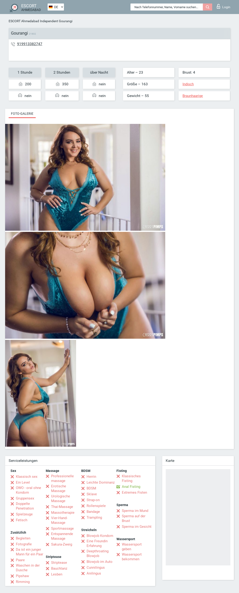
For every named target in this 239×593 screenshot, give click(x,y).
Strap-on (93, 500)
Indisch (188, 84)
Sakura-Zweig (61, 544)
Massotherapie (62, 512)
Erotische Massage (58, 488)
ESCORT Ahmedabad (24, 21)
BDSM (91, 488)
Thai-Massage (62, 507)
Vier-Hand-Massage (59, 520)
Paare (20, 560)
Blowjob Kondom (100, 536)
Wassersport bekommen (132, 556)
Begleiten (23, 538)
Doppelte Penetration (25, 506)
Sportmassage (62, 528)
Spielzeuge (24, 514)
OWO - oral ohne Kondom (28, 490)
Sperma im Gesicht (136, 527)
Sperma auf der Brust (133, 518)
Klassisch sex (26, 476)
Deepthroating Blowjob (98, 553)
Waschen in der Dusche (28, 567)
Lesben (56, 574)
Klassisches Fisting (131, 478)
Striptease (59, 563)
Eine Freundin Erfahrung (97, 543)
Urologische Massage (60, 498)
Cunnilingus (96, 567)
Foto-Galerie (22, 113)
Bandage (93, 512)
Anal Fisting (131, 487)
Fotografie (24, 544)
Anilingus (94, 573)
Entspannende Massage (62, 536)
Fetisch (21, 520)
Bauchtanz (59, 568)
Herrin (91, 476)
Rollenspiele (96, 506)
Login (223, 6)
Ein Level (23, 482)
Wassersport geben (132, 546)
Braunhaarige (193, 96)
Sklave (92, 494)
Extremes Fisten (134, 492)
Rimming (23, 582)
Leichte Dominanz (101, 482)
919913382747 (29, 44)
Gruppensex (25, 498)
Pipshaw (22, 576)
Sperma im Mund (135, 511)
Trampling (94, 517)
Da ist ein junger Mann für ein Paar (29, 551)
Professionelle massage (62, 478)
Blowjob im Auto (99, 562)
